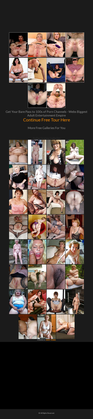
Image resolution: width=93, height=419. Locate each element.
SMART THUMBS (51, 340)
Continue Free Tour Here (46, 119)
